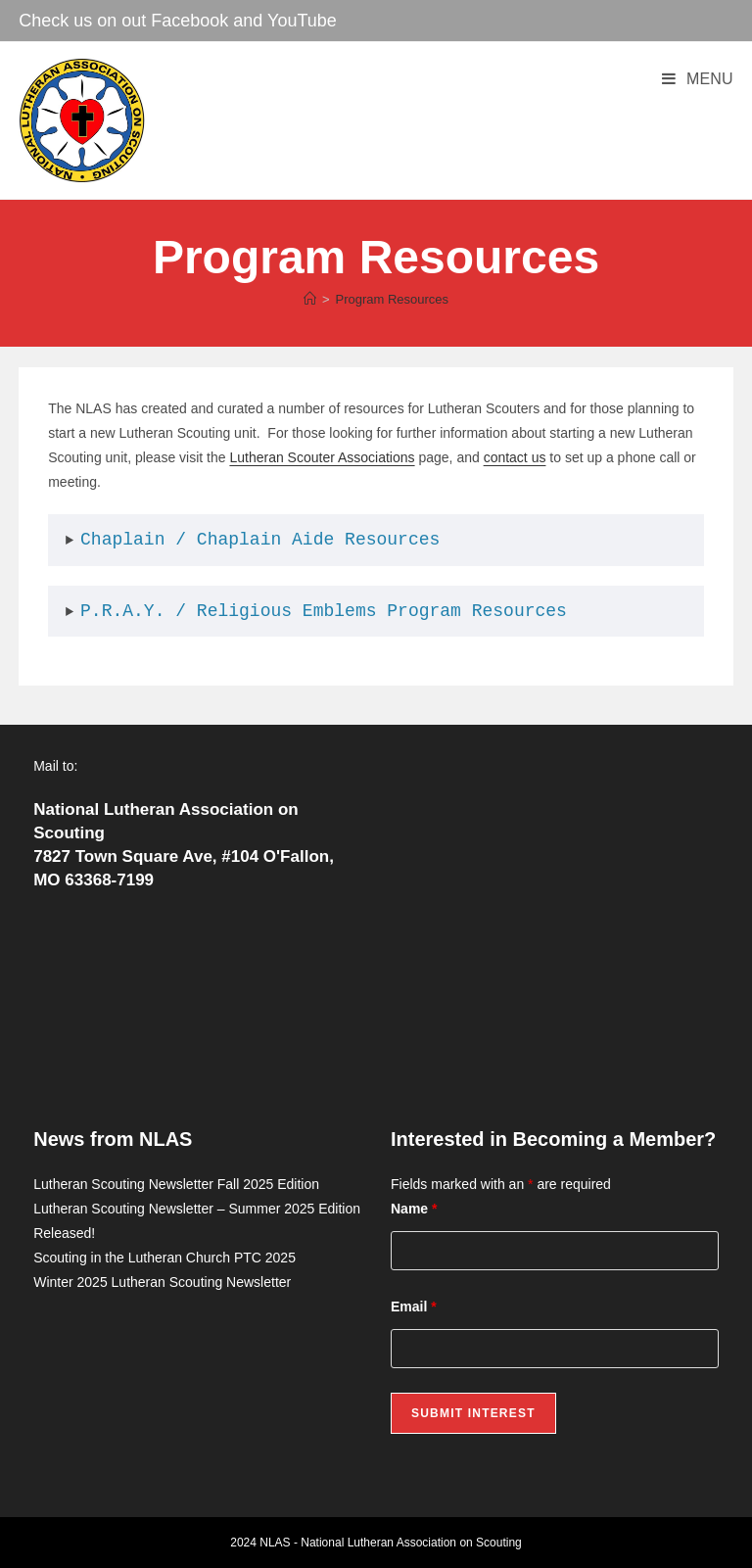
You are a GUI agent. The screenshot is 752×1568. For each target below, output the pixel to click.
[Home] (310, 299)
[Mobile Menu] (697, 79)
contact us (515, 457)
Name (414, 1208)
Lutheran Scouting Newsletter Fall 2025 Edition (176, 1184)
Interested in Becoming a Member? (553, 1139)
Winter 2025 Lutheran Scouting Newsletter (162, 1282)
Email (414, 1306)
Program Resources (391, 299)
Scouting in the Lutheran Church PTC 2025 (164, 1257)
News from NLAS (112, 1139)
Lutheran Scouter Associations (321, 457)
